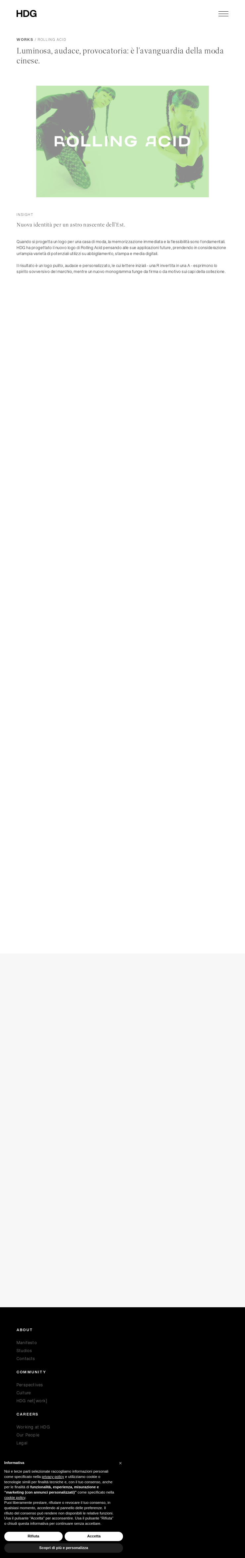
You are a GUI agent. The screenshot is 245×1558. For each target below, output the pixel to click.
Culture (24, 1393)
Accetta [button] (93, 1536)
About (25, 1330)
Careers (27, 1414)
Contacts (26, 1358)
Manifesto (27, 1342)
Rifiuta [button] (33, 1536)
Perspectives (30, 1385)
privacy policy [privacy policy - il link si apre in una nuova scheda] (53, 1477)
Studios (24, 1350)
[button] (120, 1463)
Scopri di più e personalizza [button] (63, 1548)
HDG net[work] (32, 1401)
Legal (22, 1443)
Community (31, 1372)
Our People (28, 1435)
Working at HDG (33, 1427)
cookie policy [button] (14, 1498)
